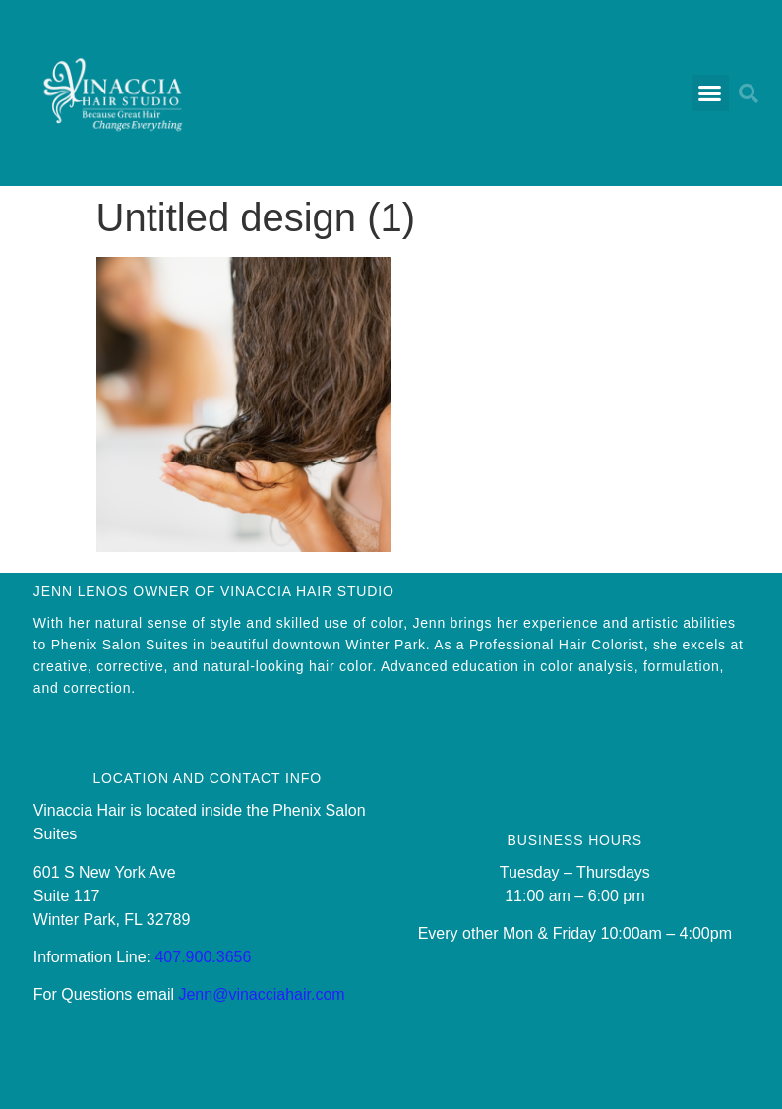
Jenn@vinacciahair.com (261, 994)
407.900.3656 (202, 957)
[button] (710, 93)
